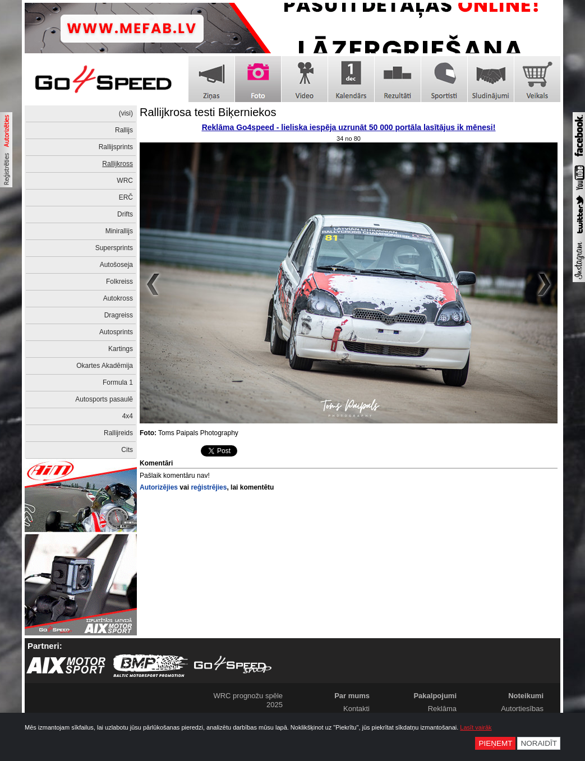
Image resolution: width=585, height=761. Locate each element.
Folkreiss (119, 281)
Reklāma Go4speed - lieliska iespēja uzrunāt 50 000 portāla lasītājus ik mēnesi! (349, 127)
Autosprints (116, 332)
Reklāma (442, 708)
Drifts (125, 214)
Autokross (118, 298)
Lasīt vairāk (475, 727)
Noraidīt (538, 743)
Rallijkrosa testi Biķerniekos (208, 112)
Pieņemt (495, 743)
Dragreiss (118, 315)
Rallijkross (117, 164)
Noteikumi (525, 695)
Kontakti (356, 708)
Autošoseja (116, 265)
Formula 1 (118, 382)
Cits (127, 450)
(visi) (126, 113)
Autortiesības (522, 708)
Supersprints (114, 248)
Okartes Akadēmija (104, 366)
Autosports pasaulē (104, 399)
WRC (125, 181)
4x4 (127, 416)
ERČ (126, 197)
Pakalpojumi (435, 695)
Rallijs (124, 130)
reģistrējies (209, 487)
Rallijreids (118, 433)
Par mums (352, 695)
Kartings (120, 349)
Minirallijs (119, 231)
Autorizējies (159, 487)
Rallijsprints (116, 147)
